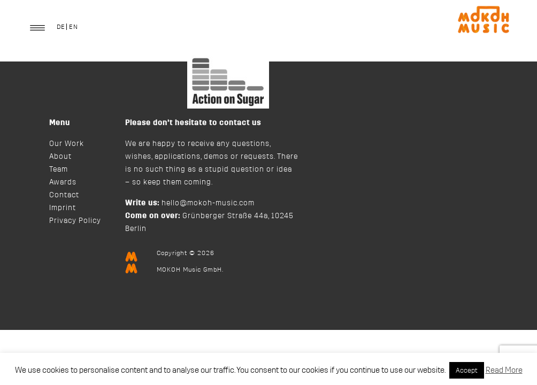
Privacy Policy (75, 221)
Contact (64, 195)
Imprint (62, 208)
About (60, 156)
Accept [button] (467, 370)
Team (58, 169)
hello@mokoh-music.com (208, 203)
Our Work (66, 144)
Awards (62, 182)
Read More (504, 370)
